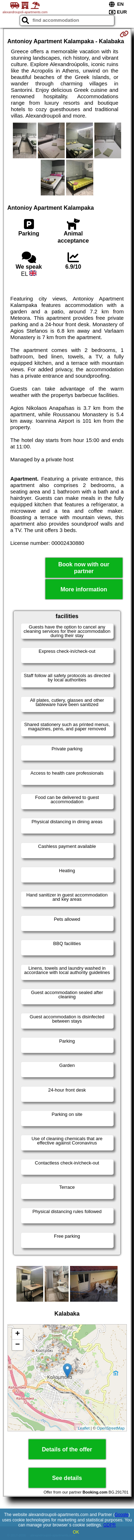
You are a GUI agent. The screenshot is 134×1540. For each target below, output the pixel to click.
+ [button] (17, 1334)
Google (122, 1514)
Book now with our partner (83, 567)
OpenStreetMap (111, 1428)
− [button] (17, 1345)
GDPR (109, 1524)
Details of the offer (67, 1449)
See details (67, 1478)
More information (83, 589)
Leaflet (84, 1428)
